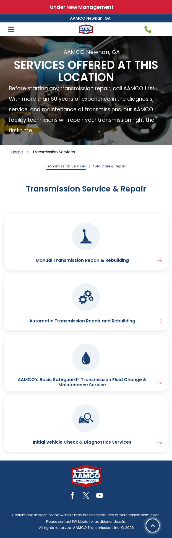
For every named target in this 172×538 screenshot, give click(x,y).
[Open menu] (11, 29)
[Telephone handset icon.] (148, 29)
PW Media (80, 521)
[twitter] (86, 496)
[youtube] (99, 496)
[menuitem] (66, 166)
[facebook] (72, 496)
